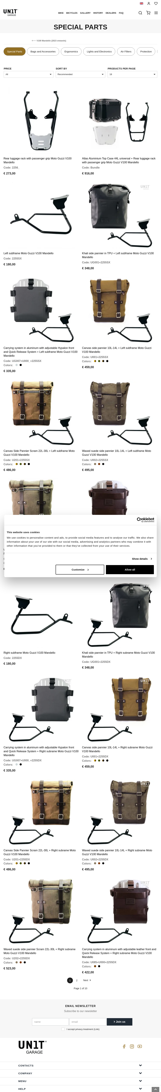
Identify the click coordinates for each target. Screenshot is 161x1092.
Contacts (80, 1043)
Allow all (130, 569)
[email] (87, 999)
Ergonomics (71, 51)
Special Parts (14, 51)
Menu (80, 1059)
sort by (61, 68)
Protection (146, 51)
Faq (121, 13)
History (98, 13)
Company (80, 1051)
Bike (61, 13)
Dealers (111, 13)
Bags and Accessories (43, 51)
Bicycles (71, 13)
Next (87, 958)
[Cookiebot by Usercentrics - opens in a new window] (139, 520)
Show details (140, 558)
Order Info (80, 1074)
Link (96, 1007)
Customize (80, 569)
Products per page (122, 68)
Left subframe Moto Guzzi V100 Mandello (28, 248)
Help (80, 1066)
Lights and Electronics (99, 51)
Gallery (85, 13)
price (8, 68)
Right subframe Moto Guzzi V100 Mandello (29, 637)
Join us (119, 999)
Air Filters (126, 51)
